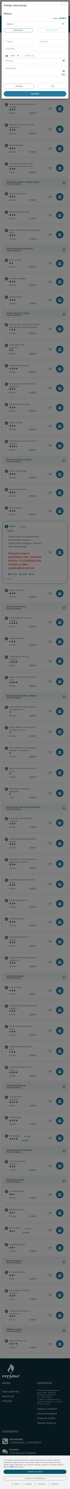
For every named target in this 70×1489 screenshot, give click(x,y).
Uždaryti (19, 86)
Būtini (15, 1484)
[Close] (65, 4)
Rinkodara (54, 1484)
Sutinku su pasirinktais (35, 1478)
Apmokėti (35, 94)
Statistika (27, 1484)
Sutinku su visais (35, 1472)
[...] (33, 60)
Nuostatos (40, 1484)
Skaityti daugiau (17, 1467)
